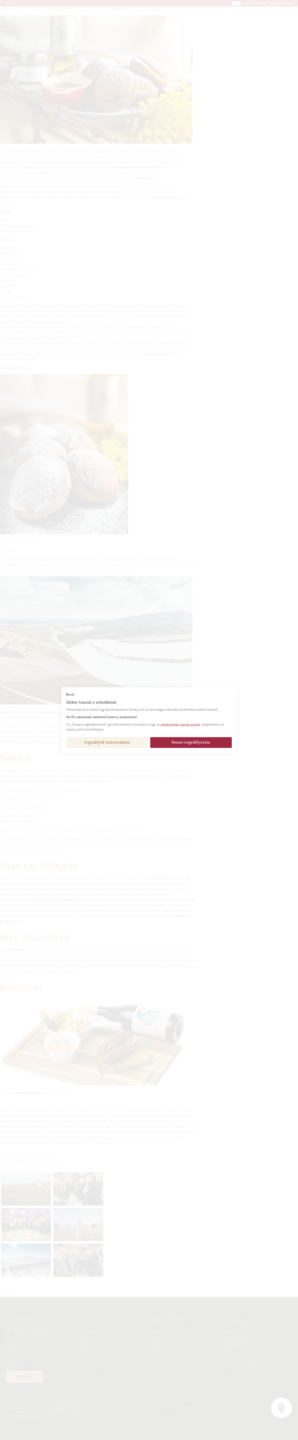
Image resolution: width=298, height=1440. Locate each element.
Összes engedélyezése (191, 742)
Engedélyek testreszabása (107, 742)
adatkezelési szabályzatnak (181, 724)
